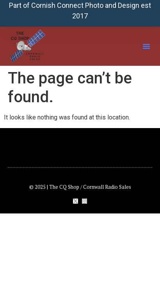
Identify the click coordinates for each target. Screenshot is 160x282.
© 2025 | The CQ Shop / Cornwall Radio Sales (80, 186)
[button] (146, 46)
